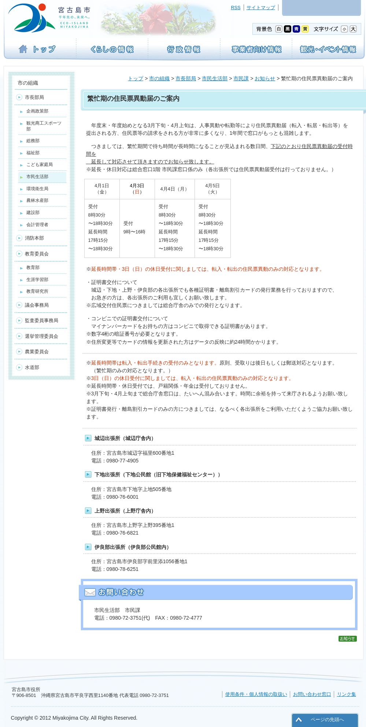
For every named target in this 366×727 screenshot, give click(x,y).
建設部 (33, 212)
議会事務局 (37, 305)
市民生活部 (215, 78)
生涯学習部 (37, 279)
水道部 (32, 367)
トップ (135, 78)
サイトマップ (261, 7)
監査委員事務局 (41, 320)
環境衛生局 (37, 188)
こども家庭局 (39, 164)
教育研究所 (37, 291)
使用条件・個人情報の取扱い (256, 694)
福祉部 (33, 152)
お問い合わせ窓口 (312, 694)
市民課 (241, 78)
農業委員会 (37, 351)
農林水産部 (37, 200)
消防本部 (34, 238)
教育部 (33, 267)
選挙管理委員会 (41, 336)
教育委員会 (37, 254)
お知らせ (265, 78)
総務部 (33, 140)
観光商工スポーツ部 (44, 126)
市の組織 (159, 78)
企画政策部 (37, 111)
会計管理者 (37, 224)
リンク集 (346, 694)
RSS (235, 7)
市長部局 (185, 78)
